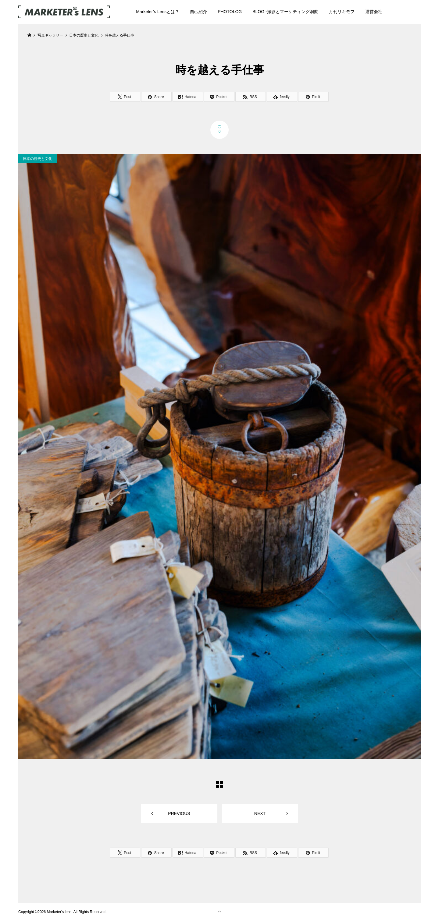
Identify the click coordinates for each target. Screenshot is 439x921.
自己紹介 (198, 11)
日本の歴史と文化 (37, 159)
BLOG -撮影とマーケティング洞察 (285, 11)
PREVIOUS (179, 813)
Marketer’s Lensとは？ (157, 11)
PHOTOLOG (230, 11)
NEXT (260, 813)
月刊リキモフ (342, 11)
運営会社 (373, 11)
